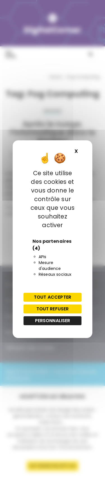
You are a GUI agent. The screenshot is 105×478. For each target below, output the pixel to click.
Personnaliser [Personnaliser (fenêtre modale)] (52, 320)
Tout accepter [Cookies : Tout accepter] (52, 297)
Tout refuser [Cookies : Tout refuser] (52, 309)
